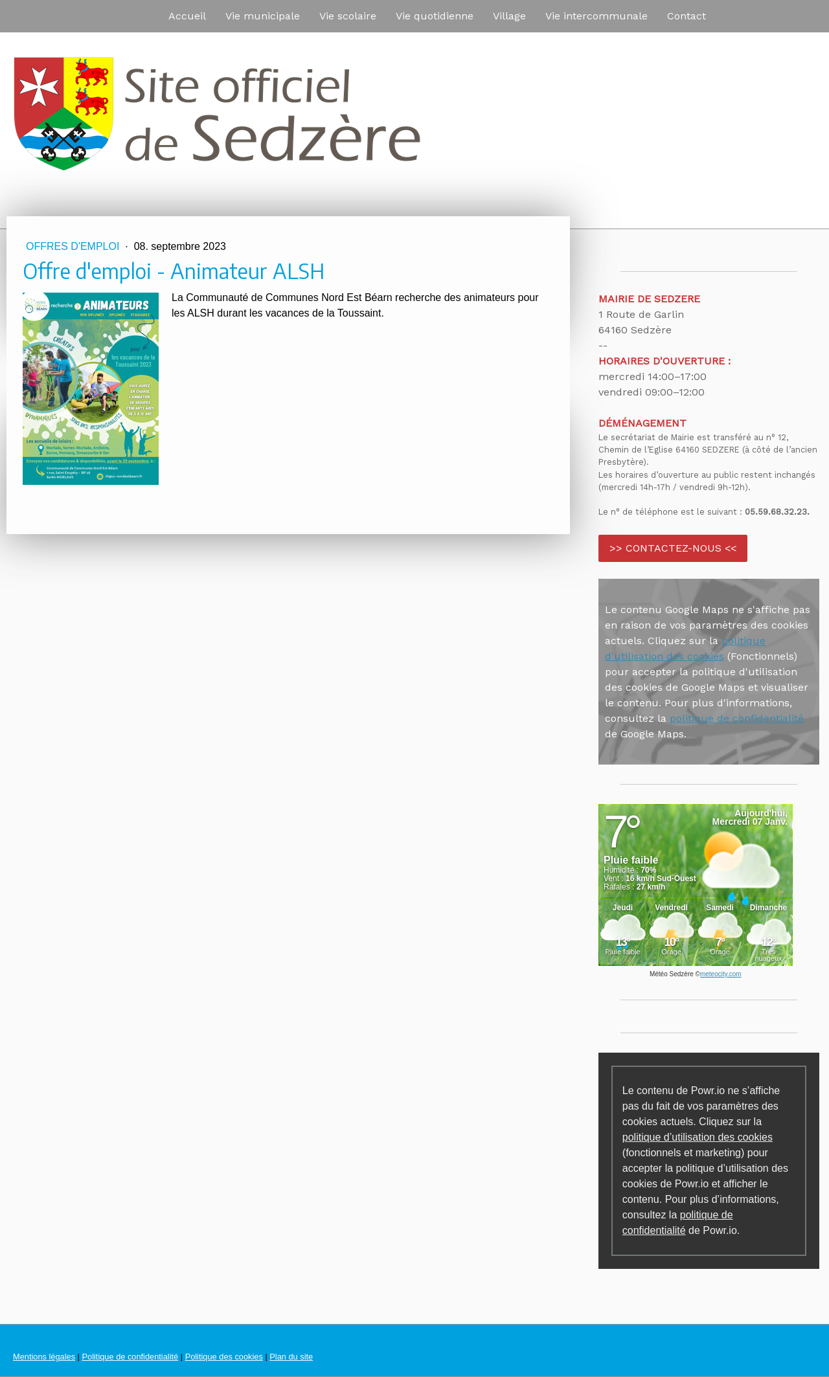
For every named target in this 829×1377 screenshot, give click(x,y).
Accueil (187, 16)
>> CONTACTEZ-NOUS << (672, 548)
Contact (686, 16)
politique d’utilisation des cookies (697, 1137)
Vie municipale (262, 16)
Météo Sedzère (672, 974)
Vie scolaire (347, 16)
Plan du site (291, 1356)
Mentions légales (44, 1356)
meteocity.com (721, 974)
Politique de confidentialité (130, 1356)
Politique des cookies (224, 1356)
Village (509, 16)
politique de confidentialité (737, 718)
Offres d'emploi (74, 246)
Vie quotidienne (434, 16)
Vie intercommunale (596, 16)
